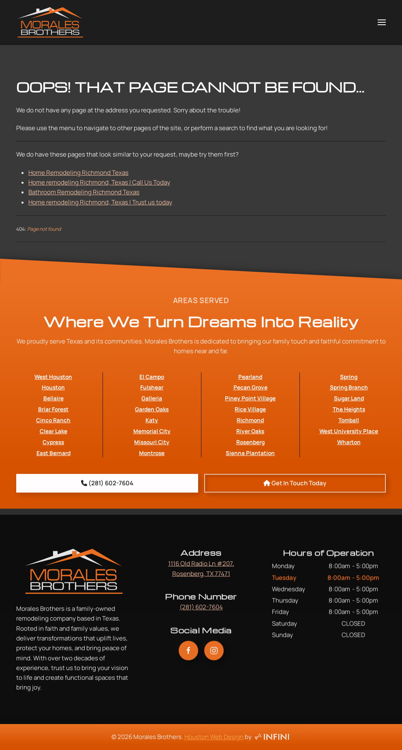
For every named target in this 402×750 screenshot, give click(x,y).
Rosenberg (250, 463)
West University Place (348, 452)
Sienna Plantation (250, 474)
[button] (382, 22)
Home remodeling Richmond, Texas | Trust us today (100, 202)
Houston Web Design (214, 739)
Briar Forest (53, 430)
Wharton (349, 463)
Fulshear (151, 408)
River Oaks (250, 452)
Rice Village (250, 430)
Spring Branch (349, 408)
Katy (151, 441)
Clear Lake (53, 452)
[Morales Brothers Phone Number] (107, 487)
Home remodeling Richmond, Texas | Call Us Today (99, 182)
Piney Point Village (250, 419)
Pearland (250, 397)
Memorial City (152, 452)
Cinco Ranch (53, 441)
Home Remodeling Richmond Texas (78, 172)
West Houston (53, 397)
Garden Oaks (152, 430)
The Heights (349, 430)
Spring (348, 397)
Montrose (152, 474)
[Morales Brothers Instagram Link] (214, 655)
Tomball (348, 441)
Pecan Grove (250, 408)
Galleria (151, 419)
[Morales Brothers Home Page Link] (73, 582)
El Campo (151, 397)
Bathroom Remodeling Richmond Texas (83, 192)
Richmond (250, 441)
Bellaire (53, 419)
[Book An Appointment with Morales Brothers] (295, 487)
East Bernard (53, 474)
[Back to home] (50, 22)
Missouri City (151, 463)
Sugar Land (349, 419)
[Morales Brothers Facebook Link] (188, 655)
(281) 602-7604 (201, 609)
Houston (53, 408)
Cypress (53, 463)
